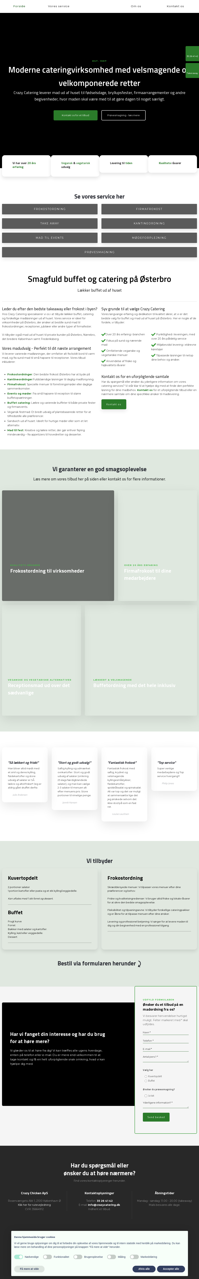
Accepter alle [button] (171, 1268)
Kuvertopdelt (155, 1076)
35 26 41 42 (105, 1200)
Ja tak (151, 1095)
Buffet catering (18, 402)
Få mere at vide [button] (29, 1268)
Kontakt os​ (113, 404)
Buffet (151, 1080)
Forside (19, 6)
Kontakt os (175, 6)
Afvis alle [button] (144, 1268)
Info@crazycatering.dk (104, 1205)
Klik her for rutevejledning (34, 1205)
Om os (136, 6)
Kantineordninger (19, 379)
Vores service (59, 6)
